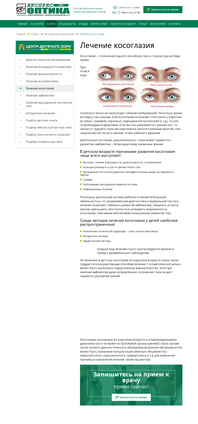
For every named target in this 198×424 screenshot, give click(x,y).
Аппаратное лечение (40, 113)
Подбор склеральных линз (44, 141)
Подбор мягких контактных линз (49, 127)
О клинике (37, 23)
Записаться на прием (165, 9)
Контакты (175, 23)
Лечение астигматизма (42, 81)
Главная (22, 23)
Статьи (143, 23)
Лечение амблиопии (40, 95)
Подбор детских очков (41, 120)
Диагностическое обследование (48, 59)
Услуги (51, 23)
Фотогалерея (158, 23)
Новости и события (123, 23)
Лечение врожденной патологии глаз (49, 104)
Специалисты (66, 23)
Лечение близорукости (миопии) (48, 67)
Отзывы (83, 23)
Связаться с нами (129, 7)
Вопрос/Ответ (99, 23)
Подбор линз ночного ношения (48, 134)
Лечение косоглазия (40, 88)
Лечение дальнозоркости (44, 74)
